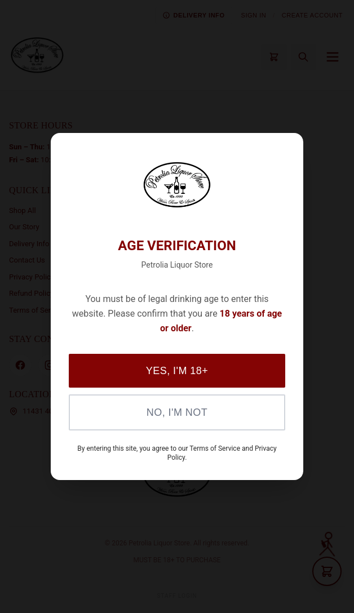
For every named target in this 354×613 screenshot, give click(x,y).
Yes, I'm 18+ (177, 370)
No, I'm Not (177, 412)
